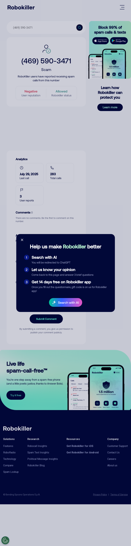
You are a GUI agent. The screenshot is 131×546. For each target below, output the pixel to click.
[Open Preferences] (5, 540)
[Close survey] (22, 240)
